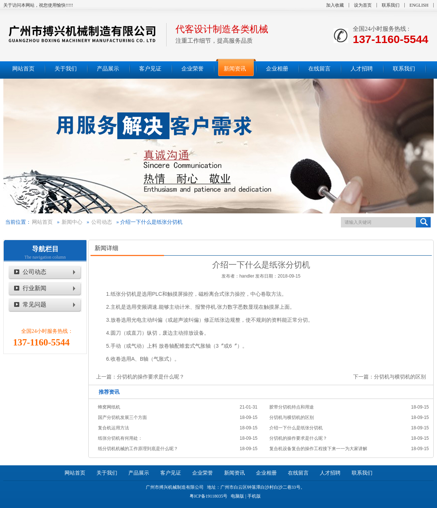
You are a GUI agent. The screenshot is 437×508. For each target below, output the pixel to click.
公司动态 (101, 222)
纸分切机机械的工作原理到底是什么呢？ (138, 448)
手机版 (254, 496)
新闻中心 (72, 222)
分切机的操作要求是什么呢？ (150, 377)
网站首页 (42, 222)
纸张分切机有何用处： (120, 438)
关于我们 (106, 473)
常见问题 (34, 304)
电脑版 (237, 496)
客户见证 (170, 473)
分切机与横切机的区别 (400, 377)
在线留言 (298, 473)
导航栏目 (45, 249)
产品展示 (138, 473)
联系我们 (391, 5)
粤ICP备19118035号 (208, 496)
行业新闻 (34, 288)
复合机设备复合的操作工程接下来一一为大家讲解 (318, 448)
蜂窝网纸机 (109, 407)
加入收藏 (335, 5)
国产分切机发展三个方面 (122, 417)
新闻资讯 (234, 473)
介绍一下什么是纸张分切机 (296, 427)
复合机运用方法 (113, 427)
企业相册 (266, 473)
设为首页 (363, 5)
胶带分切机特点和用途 (291, 407)
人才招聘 (330, 473)
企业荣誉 (202, 473)
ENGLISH (419, 5)
